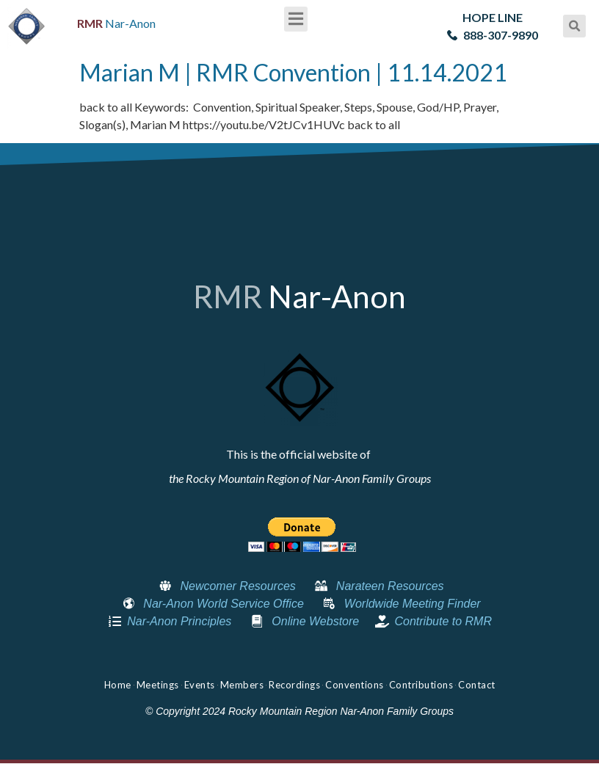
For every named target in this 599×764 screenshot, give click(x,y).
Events (199, 685)
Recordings (294, 685)
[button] (296, 19)
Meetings (158, 685)
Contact (476, 685)
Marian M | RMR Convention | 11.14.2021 (293, 72)
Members (242, 685)
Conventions (354, 685)
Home (117, 685)
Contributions (421, 685)
